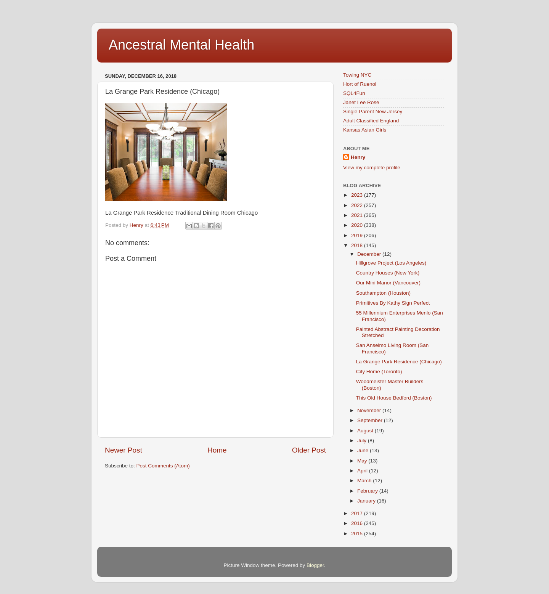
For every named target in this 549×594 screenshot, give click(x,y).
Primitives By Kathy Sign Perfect (393, 303)
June (363, 450)
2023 (357, 195)
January (367, 501)
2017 (357, 513)
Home (216, 450)
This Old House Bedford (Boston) (394, 398)
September (370, 420)
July (362, 440)
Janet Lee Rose (361, 102)
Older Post (309, 450)
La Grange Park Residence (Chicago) (399, 361)
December (369, 254)
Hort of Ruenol (359, 84)
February (368, 491)
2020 (357, 225)
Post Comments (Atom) (163, 466)
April (363, 471)
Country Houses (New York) (388, 273)
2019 (357, 235)
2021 (357, 215)
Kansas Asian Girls (364, 130)
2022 (357, 205)
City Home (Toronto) (379, 371)
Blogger (315, 565)
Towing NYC (357, 75)
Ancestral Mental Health (181, 45)
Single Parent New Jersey (372, 111)
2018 (357, 245)
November (369, 410)
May (362, 461)
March (365, 480)
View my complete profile (371, 167)
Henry (358, 157)
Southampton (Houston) (383, 293)
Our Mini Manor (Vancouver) (388, 283)
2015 (357, 533)
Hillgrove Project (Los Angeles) (391, 263)
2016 (357, 523)
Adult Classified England (371, 121)
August (366, 430)
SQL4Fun (354, 93)
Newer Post (123, 450)
